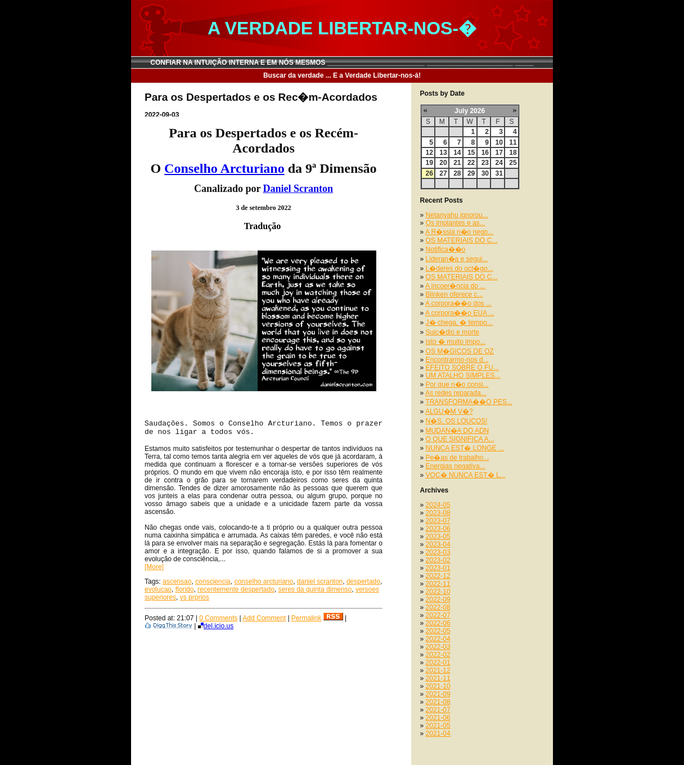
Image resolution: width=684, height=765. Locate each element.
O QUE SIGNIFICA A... (460, 439)
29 (471, 173)
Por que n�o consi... (457, 384)
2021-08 (438, 702)
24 (498, 163)
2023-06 (438, 529)
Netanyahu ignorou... (457, 215)
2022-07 (438, 615)
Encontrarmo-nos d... (457, 360)
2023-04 (438, 544)
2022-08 (438, 607)
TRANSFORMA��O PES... (468, 402)
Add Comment (264, 618)
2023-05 (438, 536)
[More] (154, 567)
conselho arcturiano (263, 581)
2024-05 (438, 505)
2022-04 (438, 639)
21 (457, 163)
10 (498, 142)
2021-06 (438, 718)
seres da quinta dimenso (315, 589)
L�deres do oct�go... (459, 268)
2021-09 (438, 694)
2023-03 (438, 552)
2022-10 (438, 592)
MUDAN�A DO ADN (457, 431)
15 (471, 152)
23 (485, 163)
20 (443, 163)
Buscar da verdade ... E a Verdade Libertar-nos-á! (342, 75)
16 (485, 152)
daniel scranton (320, 581)
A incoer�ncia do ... (455, 286)
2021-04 (438, 733)
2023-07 (438, 521)
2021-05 (438, 726)
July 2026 (469, 111)
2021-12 (438, 670)
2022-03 (438, 647)
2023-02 (438, 560)
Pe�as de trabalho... (457, 458)
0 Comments (218, 618)
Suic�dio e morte (452, 332)
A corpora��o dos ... (458, 303)
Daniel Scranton (298, 188)
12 (429, 152)
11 (512, 142)
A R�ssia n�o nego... (459, 232)
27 (443, 173)
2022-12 (438, 576)
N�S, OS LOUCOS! (457, 421)
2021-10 (438, 686)
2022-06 (438, 623)
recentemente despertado (235, 589)
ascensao (177, 581)
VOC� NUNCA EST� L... (466, 475)
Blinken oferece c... (454, 294)
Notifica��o (446, 249)
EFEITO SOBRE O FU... (462, 368)
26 (429, 173)
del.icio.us (215, 626)
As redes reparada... (456, 393)
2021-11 (438, 678)
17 (498, 152)
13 (443, 152)
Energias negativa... (455, 466)
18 (512, 152)
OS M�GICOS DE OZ (460, 351)
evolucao (158, 589)
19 (429, 163)
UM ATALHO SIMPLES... (463, 375)
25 (512, 163)
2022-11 (438, 584)
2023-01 (438, 568)
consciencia (213, 581)
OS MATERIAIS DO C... (462, 240)
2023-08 (438, 513)
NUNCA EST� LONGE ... (465, 448)
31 (498, 173)
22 (471, 163)
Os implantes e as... (455, 223)
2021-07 (438, 710)
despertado (363, 581)
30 (485, 173)
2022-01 (438, 662)
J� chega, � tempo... (459, 322)
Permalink (306, 618)
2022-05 (438, 631)
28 (457, 173)
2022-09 (438, 599)
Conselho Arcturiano (224, 168)
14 (457, 152)
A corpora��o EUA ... (459, 313)
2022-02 (438, 655)
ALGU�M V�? (449, 411)
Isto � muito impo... (456, 342)
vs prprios (194, 597)
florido (185, 589)
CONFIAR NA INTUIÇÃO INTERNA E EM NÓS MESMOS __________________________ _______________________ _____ (342, 62)
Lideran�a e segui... (457, 259)
